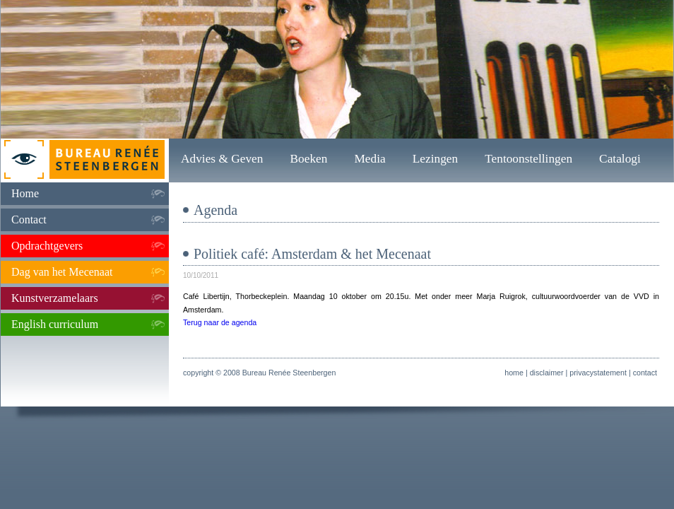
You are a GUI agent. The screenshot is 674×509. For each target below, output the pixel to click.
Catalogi (620, 158)
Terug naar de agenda (219, 322)
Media (369, 158)
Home (25, 193)
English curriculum (54, 324)
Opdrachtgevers (47, 246)
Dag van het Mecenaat (61, 272)
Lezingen (435, 158)
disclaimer (547, 372)
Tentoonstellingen (528, 158)
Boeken (308, 158)
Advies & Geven (222, 158)
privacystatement (598, 372)
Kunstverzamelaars (54, 298)
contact (645, 372)
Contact (29, 219)
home (514, 372)
